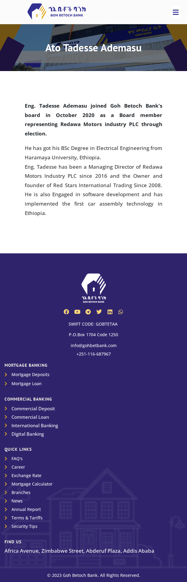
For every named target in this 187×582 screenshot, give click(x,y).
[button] (176, 12)
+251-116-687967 (93, 354)
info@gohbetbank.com (94, 345)
